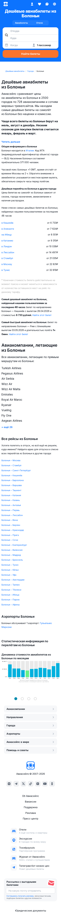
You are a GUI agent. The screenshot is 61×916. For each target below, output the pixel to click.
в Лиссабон (7, 252)
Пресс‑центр (30, 818)
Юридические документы (30, 910)
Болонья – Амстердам (12, 579)
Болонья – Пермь (10, 510)
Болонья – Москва (10, 460)
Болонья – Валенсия (11, 550)
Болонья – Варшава (11, 485)
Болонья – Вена (9, 520)
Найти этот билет (42, 315)
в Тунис (5, 270)
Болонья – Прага (10, 535)
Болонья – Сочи (9, 540)
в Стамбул (7, 258)
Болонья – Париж (10, 599)
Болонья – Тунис (10, 565)
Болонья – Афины (10, 604)
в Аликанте (7, 228)
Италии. (30, 150)
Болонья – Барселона (12, 480)
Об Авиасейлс (30, 795)
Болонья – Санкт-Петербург (16, 470)
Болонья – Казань (10, 500)
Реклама (30, 812)
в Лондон (6, 246)
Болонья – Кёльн (10, 570)
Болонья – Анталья (11, 505)
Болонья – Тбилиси (11, 589)
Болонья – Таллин (10, 584)
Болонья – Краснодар (12, 530)
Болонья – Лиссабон (12, 515)
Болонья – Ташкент (11, 490)
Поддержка (30, 807)
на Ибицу (6, 234)
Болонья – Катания (11, 495)
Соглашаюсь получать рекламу (20, 896)
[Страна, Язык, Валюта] (54, 4)
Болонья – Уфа (8, 575)
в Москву (6, 264)
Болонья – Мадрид (11, 555)
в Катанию (7, 240)
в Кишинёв (7, 222)
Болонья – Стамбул (11, 465)
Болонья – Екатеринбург (14, 545)
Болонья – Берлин (10, 525)
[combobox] (30, 30)
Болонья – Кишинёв (11, 475)
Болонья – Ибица (10, 594)
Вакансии (30, 801)
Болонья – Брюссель (12, 559)
